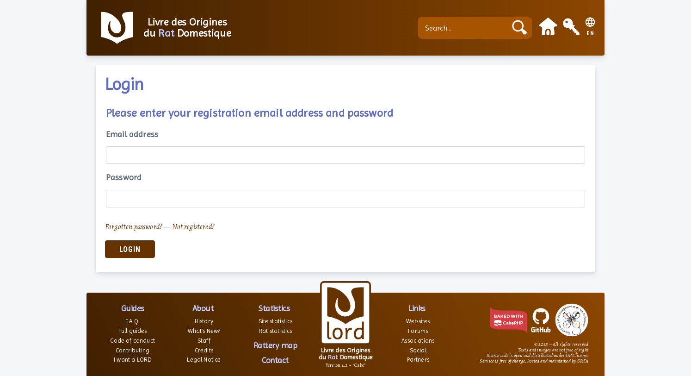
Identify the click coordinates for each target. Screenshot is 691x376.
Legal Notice (204, 359)
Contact (275, 360)
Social (418, 350)
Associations (417, 340)
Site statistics (275, 321)
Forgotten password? (133, 227)
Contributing (132, 350)
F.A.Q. (132, 321)
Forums (418, 330)
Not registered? (193, 227)
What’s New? (204, 330)
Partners (418, 359)
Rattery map (275, 345)
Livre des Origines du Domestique (187, 28)
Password (124, 177)
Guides (132, 308)
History (204, 321)
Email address (132, 134)
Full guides (132, 330)
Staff (203, 340)
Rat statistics (275, 330)
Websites (418, 321)
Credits (204, 350)
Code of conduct (132, 340)
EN (590, 34)
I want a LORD (132, 359)
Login (130, 249)
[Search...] (464, 28)
